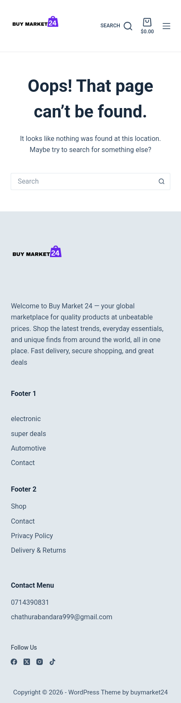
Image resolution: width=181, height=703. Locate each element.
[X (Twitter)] (27, 662)
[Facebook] (14, 662)
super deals (28, 434)
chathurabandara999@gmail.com (61, 617)
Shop (18, 506)
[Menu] (166, 26)
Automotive (28, 448)
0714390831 (30, 602)
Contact (23, 463)
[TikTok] (52, 662)
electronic (26, 419)
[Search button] (161, 181)
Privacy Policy (32, 536)
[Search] (116, 26)
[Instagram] (39, 662)
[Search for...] (82, 181)
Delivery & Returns (38, 550)
